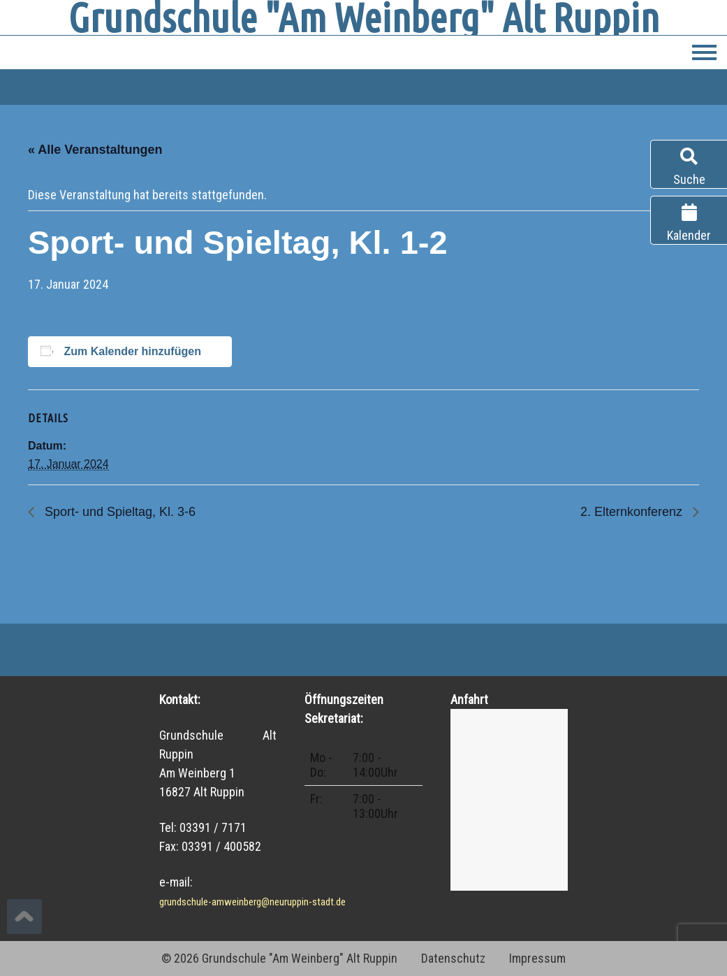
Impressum (537, 958)
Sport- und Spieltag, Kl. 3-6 (118, 512)
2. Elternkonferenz (633, 512)
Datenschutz (453, 958)
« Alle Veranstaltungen (95, 150)
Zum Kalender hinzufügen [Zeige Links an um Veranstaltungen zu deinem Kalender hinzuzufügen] (132, 351)
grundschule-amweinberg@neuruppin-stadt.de (252, 902)
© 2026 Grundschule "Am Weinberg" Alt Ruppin (279, 958)
